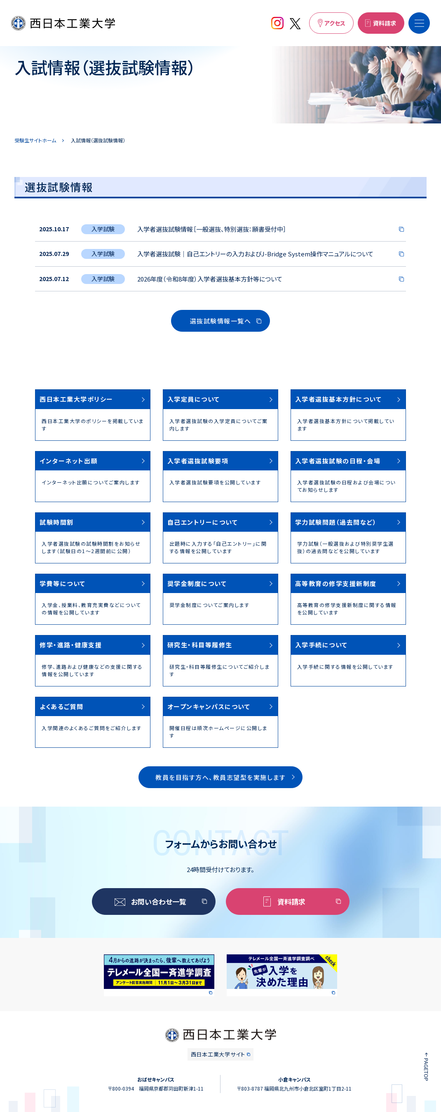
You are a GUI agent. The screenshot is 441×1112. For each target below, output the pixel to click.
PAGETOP (426, 1069)
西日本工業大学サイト (218, 1054)
